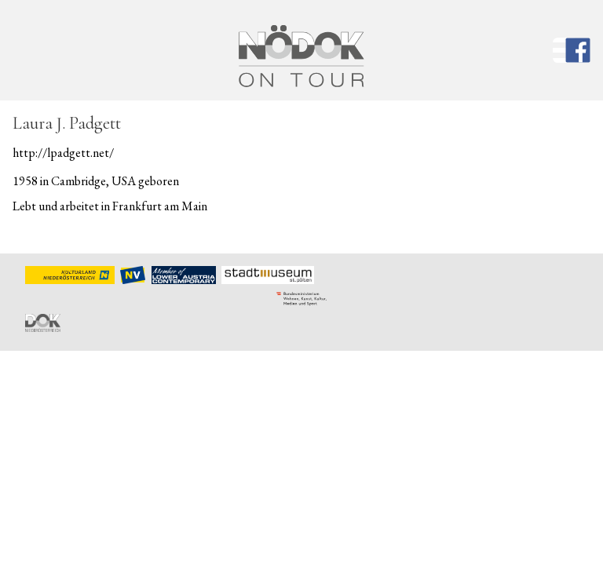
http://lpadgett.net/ (63, 152)
